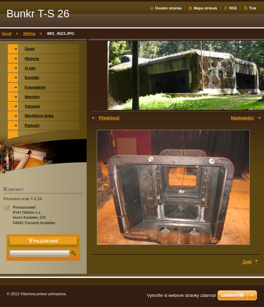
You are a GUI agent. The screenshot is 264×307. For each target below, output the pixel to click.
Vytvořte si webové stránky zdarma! (181, 295)
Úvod (7, 33)
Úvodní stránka (168, 8)
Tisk (252, 8)
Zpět (247, 261)
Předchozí (109, 117)
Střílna (29, 33)
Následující (242, 117)
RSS (233, 8)
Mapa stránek (205, 8)
